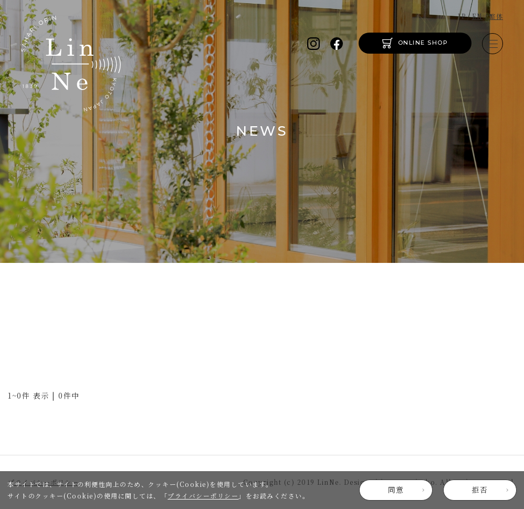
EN (477, 16)
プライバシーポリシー (202, 495)
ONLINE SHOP (423, 42)
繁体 (496, 16)
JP (462, 16)
